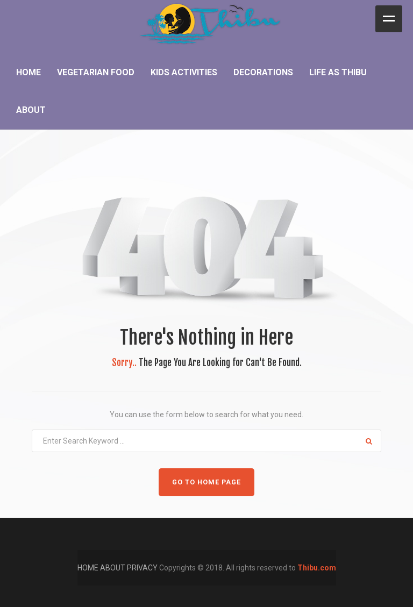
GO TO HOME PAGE (206, 482)
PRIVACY (143, 567)
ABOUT (113, 567)
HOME (88, 567)
